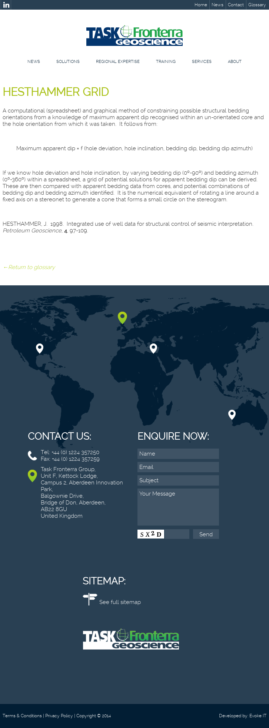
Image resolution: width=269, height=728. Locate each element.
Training (166, 61)
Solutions (68, 61)
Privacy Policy (59, 715)
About (235, 61)
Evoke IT (257, 715)
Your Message (178, 507)
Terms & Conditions (22, 715)
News (217, 4)
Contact (236, 4)
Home (201, 4)
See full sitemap (120, 602)
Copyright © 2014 (93, 715)
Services (202, 61)
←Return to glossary (29, 267)
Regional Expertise (118, 61)
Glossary (257, 4)
